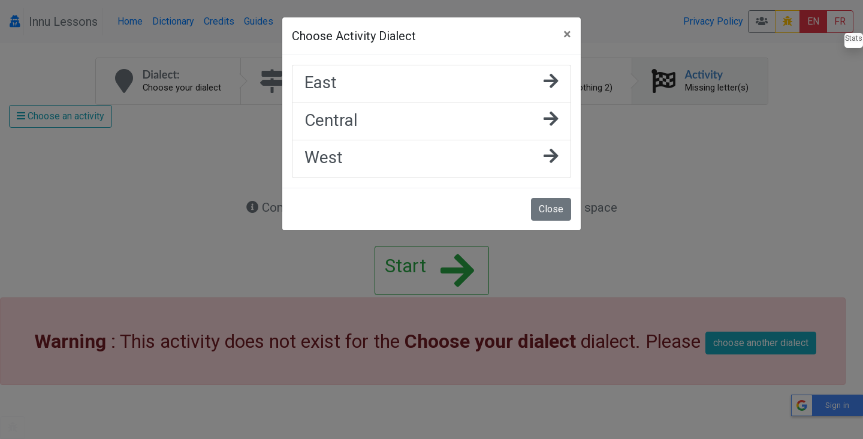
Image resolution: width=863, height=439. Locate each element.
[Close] (567, 34)
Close (551, 209)
